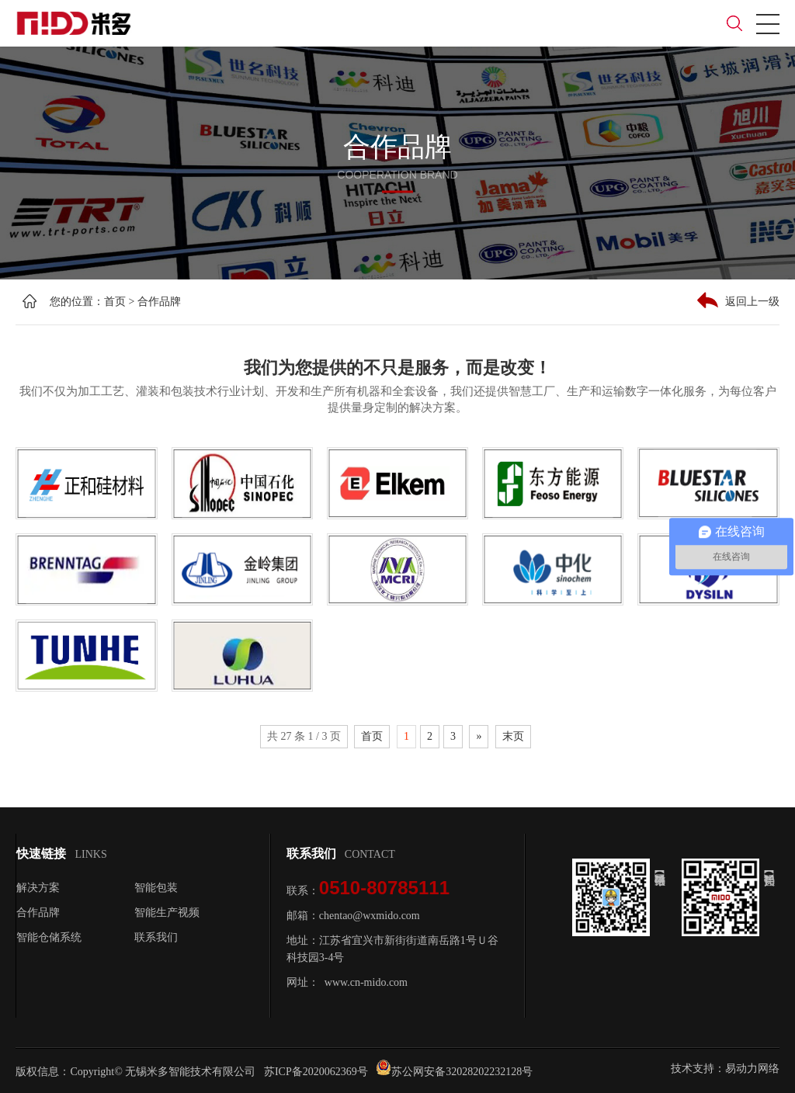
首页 (115, 301)
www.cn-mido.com (366, 982)
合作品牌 (159, 301)
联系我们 (156, 937)
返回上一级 (738, 300)
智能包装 (156, 887)
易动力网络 (752, 1068)
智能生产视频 (167, 912)
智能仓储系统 (49, 937)
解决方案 (38, 887)
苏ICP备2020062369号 (316, 1071)
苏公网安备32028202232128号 (454, 1071)
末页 (513, 736)
